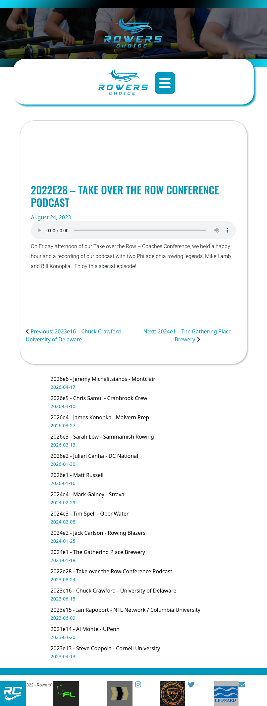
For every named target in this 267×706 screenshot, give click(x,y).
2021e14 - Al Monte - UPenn (84, 629)
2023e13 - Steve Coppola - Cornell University (105, 648)
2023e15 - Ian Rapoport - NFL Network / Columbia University (125, 609)
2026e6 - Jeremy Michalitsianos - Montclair (102, 379)
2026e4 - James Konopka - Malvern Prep (99, 417)
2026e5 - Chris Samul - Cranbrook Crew (98, 398)
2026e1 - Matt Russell (76, 475)
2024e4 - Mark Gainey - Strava (87, 494)
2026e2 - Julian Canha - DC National (94, 455)
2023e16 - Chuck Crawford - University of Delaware (113, 590)
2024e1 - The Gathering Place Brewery (97, 552)
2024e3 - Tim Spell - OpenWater (89, 513)
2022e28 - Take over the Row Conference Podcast (111, 571)
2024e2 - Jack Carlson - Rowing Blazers (97, 532)
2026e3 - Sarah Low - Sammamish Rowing (102, 436)
